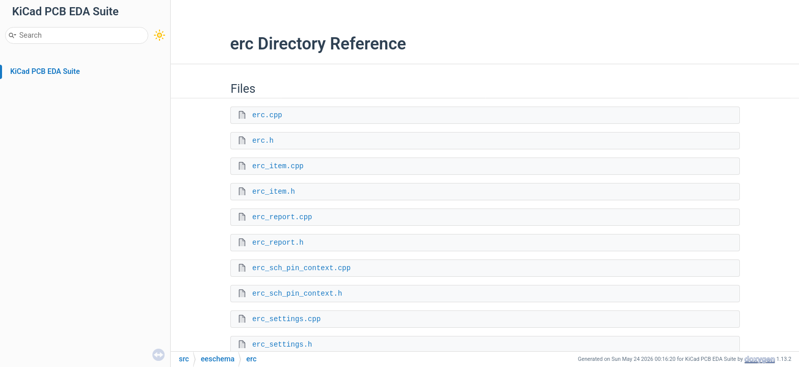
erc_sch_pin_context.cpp (301, 268)
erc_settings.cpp (286, 319)
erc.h (263, 141)
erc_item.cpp (278, 166)
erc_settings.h (282, 344)
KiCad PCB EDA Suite (45, 71)
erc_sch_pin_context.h (297, 294)
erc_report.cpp (282, 217)
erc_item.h (273, 192)
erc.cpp (267, 115)
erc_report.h (278, 243)
